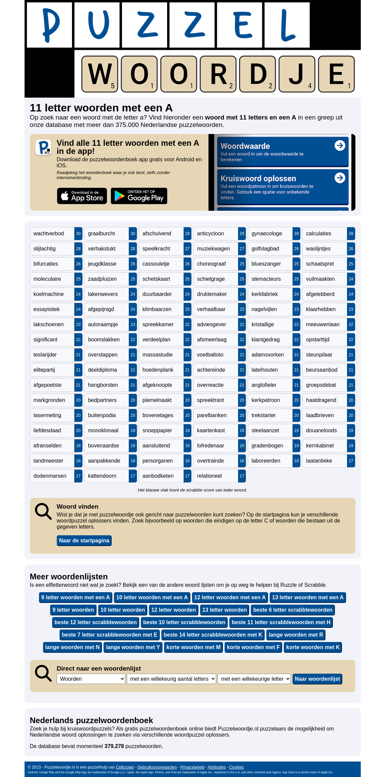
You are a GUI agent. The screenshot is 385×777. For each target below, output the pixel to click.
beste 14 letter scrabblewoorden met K (213, 635)
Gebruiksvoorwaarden (157, 767)
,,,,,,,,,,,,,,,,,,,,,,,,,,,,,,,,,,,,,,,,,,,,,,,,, (171, 679)
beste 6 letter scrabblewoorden (293, 610)
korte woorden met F (253, 647)
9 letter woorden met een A (75, 597)
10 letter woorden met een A (152, 597)
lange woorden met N (72, 647)
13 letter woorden (224, 610)
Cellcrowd (125, 767)
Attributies (217, 767)
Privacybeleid (192, 767)
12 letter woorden (173, 610)
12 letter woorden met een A (230, 597)
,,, (91, 679)
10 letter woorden (123, 610)
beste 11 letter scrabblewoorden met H (281, 622)
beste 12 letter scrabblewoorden (95, 622)
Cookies (236, 767)
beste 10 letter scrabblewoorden (184, 622)
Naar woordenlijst (317, 679)
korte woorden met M (193, 647)
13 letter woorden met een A (308, 597)
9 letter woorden (73, 610)
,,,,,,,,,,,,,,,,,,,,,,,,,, (254, 679)
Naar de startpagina (84, 540)
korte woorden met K (313, 647)
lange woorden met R (296, 635)
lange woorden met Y (133, 647)
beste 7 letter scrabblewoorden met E (109, 635)
